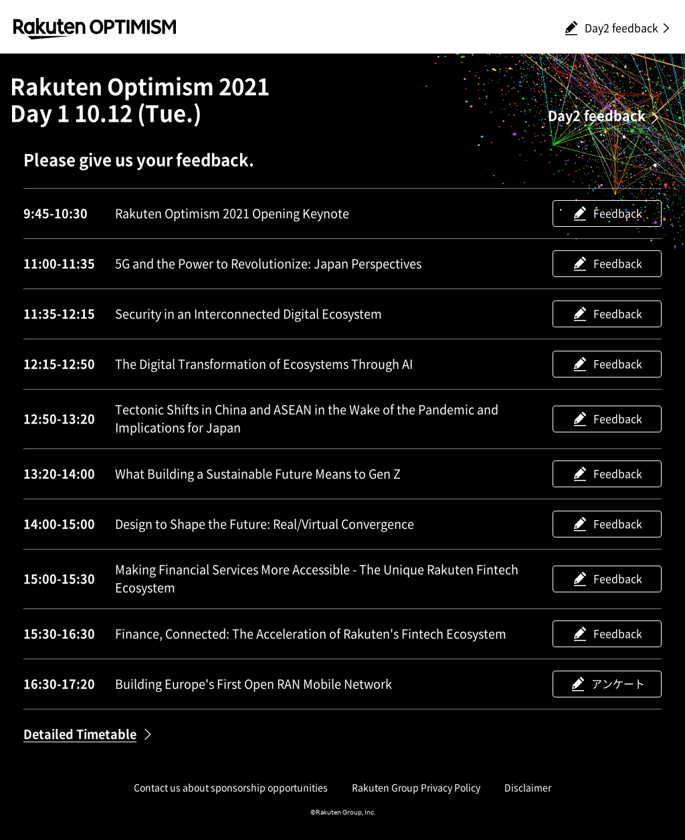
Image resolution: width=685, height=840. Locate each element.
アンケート (618, 684)
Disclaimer (527, 787)
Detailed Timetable (79, 734)
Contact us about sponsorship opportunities (231, 787)
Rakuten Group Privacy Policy (416, 787)
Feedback (617, 213)
